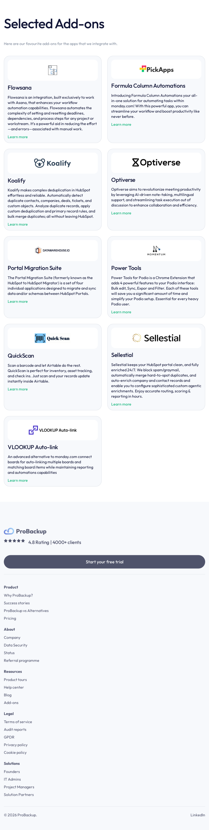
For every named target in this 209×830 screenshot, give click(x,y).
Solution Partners (19, 802)
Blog (8, 703)
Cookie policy (15, 760)
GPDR (9, 745)
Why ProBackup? (18, 603)
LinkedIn (198, 823)
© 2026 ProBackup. (20, 823)
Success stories (17, 611)
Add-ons (11, 710)
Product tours (15, 687)
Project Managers (19, 795)
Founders (12, 779)
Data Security (15, 653)
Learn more (18, 136)
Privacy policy (16, 752)
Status (9, 660)
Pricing (10, 626)
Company (12, 645)
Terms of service (18, 729)
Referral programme (21, 668)
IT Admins (12, 787)
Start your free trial (104, 570)
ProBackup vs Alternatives (26, 618)
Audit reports (15, 737)
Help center (14, 695)
